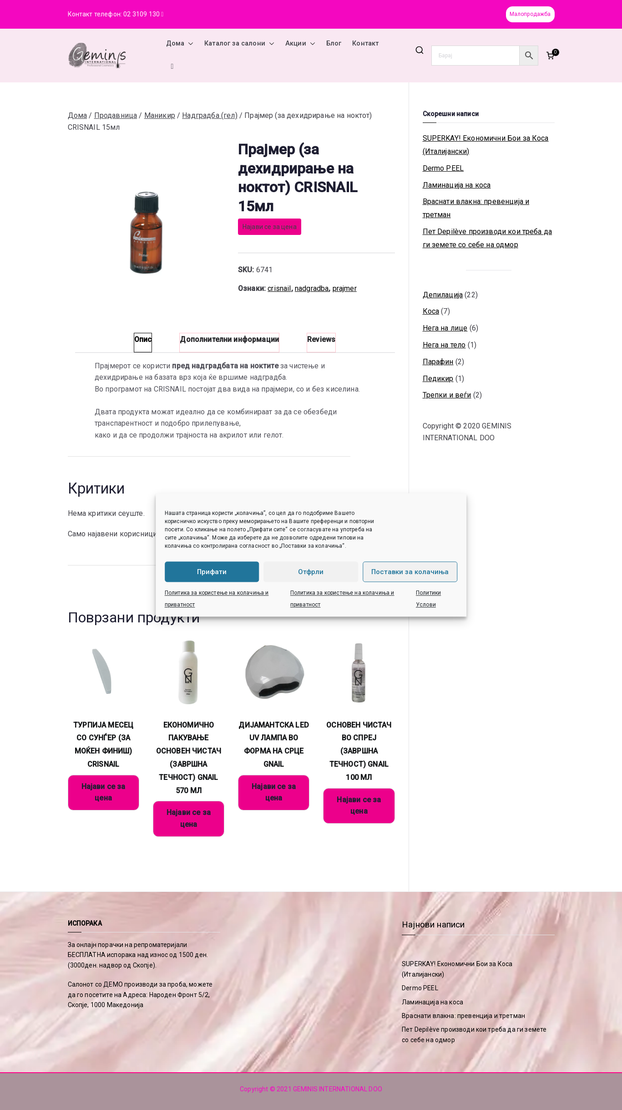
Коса (431, 311)
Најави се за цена (270, 226)
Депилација (443, 294)
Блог (334, 43)
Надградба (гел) (209, 115)
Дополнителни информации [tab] (229, 339)
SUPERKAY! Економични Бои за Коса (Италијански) (486, 145)
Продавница (115, 115)
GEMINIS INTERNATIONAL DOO (337, 1089)
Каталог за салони (239, 44)
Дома (180, 44)
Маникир (159, 115)
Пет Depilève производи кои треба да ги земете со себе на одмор (487, 238)
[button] (188, 44)
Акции (300, 44)
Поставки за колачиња (410, 572)
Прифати (212, 572)
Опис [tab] (143, 339)
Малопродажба (530, 14)
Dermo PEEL (443, 168)
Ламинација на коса (457, 185)
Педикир (438, 378)
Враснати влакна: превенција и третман (476, 208)
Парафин (438, 361)
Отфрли (311, 572)
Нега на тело (444, 345)
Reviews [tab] (321, 339)
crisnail (279, 288)
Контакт (365, 43)
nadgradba (312, 288)
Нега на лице (445, 328)
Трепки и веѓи (447, 395)
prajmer (345, 288)
